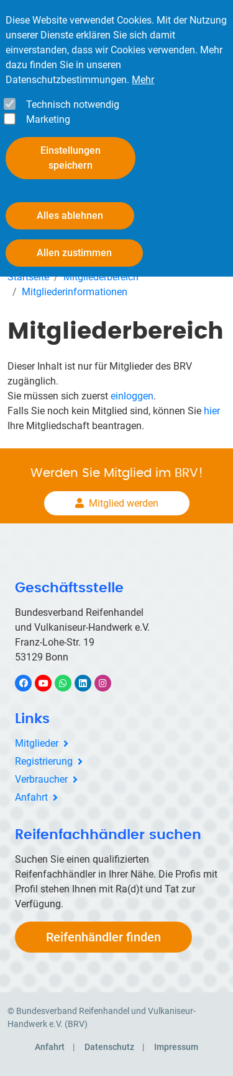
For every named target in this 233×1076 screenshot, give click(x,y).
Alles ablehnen (70, 215)
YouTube (50, 683)
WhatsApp (69, 683)
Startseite (28, 277)
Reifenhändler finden (103, 937)
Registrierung (44, 761)
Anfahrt (31, 797)
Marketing (48, 119)
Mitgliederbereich (101, 277)
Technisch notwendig (72, 104)
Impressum (176, 1047)
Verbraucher (41, 779)
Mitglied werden (123, 503)
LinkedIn (89, 683)
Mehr (143, 80)
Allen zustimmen (74, 253)
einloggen (132, 396)
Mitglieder (36, 743)
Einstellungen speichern (70, 158)
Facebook (30, 683)
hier (212, 411)
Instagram (109, 683)
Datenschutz (109, 1047)
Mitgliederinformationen (74, 292)
